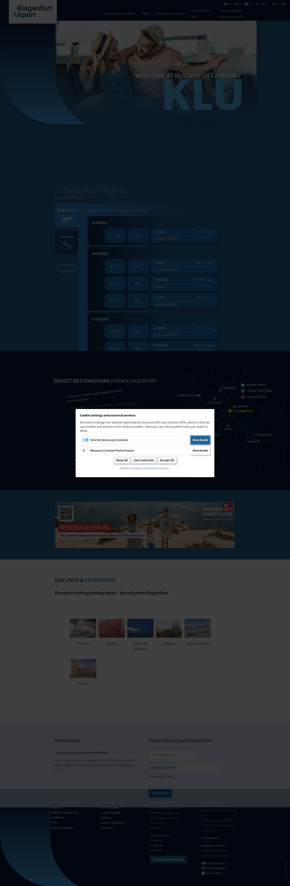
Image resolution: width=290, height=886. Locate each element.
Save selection (144, 460)
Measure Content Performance (112, 450)
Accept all (167, 460)
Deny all (122, 460)
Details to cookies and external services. (145, 468)
